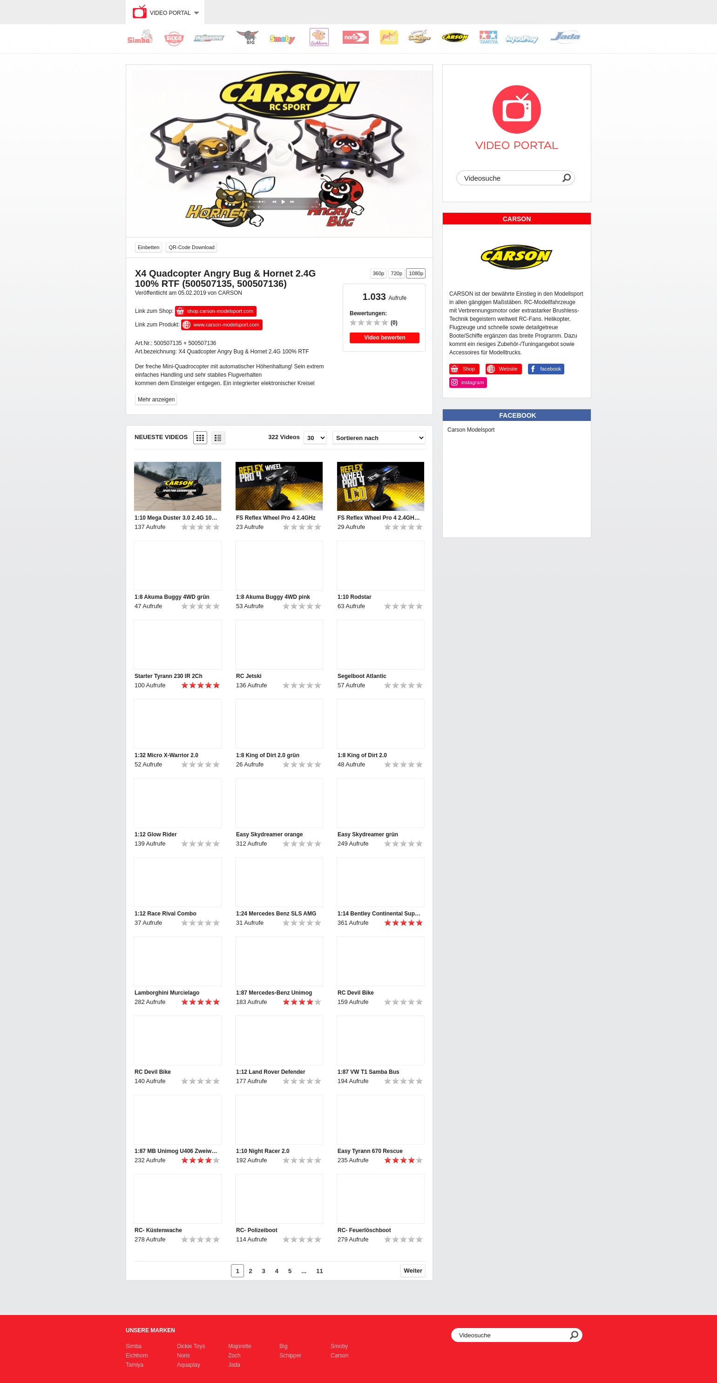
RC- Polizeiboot (256, 1230)
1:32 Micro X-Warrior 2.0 (166, 755)
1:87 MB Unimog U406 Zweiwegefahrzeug (176, 1151)
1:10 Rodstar (355, 597)
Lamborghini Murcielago (167, 993)
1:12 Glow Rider (156, 834)
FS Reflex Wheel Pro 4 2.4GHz (276, 518)
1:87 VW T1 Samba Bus (368, 1072)
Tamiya (134, 1365)
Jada (234, 1365)
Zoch (234, 1355)
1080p (416, 273)
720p (396, 273)
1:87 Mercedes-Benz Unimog (274, 993)
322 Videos (284, 437)
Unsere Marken (150, 1330)
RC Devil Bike (356, 993)
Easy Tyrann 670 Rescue (370, 1151)
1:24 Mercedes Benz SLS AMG (276, 913)
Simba (134, 1346)
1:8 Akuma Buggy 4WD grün (172, 597)
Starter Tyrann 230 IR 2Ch (169, 676)
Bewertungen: (368, 313)
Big (283, 1346)
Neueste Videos (161, 437)
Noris (183, 1355)
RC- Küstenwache (158, 1230)
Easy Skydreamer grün (368, 834)
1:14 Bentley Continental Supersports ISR (379, 913)
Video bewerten (384, 337)
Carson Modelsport (470, 430)
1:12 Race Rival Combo (165, 913)
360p (378, 273)
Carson (340, 1355)
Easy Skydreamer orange (269, 834)
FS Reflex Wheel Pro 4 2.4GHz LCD (379, 518)
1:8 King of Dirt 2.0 (362, 755)
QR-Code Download (191, 247)
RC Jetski (249, 676)
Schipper (290, 1355)
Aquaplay (188, 1365)
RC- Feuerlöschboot (364, 1230)
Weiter (413, 1270)
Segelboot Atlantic (362, 676)
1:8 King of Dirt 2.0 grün (267, 755)
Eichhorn (137, 1355)
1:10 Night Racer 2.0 (263, 1151)
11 (319, 1271)
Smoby (339, 1346)
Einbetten (148, 247)
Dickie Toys (191, 1346)
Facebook (517, 415)
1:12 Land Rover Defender (270, 1072)
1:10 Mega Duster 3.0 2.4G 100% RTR (176, 518)
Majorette (239, 1346)
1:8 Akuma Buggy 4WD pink (273, 597)
